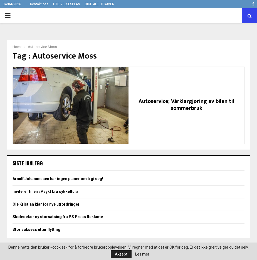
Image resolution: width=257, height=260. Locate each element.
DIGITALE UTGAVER (99, 4)
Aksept (121, 254)
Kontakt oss (39, 4)
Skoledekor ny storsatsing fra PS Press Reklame (58, 216)
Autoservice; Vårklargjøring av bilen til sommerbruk (186, 105)
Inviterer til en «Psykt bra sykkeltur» (45, 191)
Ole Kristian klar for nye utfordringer (46, 204)
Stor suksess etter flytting (36, 229)
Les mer (142, 254)
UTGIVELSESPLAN (66, 4)
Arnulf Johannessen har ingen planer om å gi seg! (58, 178)
